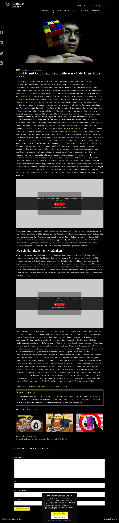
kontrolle (43, 439)
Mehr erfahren (59, 200)
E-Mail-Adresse (20, 490)
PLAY (80, 11)
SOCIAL (18, 70)
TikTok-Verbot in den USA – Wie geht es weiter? (89, 428)
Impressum (6, 519)
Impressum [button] (68, 520)
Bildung (50, 416)
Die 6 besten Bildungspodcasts (55, 428)
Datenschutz (16, 519)
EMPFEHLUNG (57, 416)
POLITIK (80, 416)
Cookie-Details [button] (51, 520)
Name (17, 482)
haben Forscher (32, 234)
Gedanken (30, 439)
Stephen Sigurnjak (34, 70)
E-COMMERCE (21, 416)
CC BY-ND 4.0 (47, 381)
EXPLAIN (66, 11)
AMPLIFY (87, 11)
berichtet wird (79, 82)
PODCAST (45, 11)
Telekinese (63, 439)
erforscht (19, 240)
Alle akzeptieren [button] (59, 513)
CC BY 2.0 (62, 386)
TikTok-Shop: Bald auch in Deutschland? (28, 428)
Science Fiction (53, 439)
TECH (52, 11)
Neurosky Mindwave (70, 128)
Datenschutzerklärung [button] (60, 520)
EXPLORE (74, 11)
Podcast (65, 416)
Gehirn (36, 439)
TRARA (59, 11)
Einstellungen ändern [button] (59, 517)
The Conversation (30, 381)
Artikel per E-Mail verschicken (26, 436)
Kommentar (19, 457)
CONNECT (95, 11)
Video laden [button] (60, 204)
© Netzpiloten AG (110, 519)
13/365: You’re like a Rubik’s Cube (40, 386)
